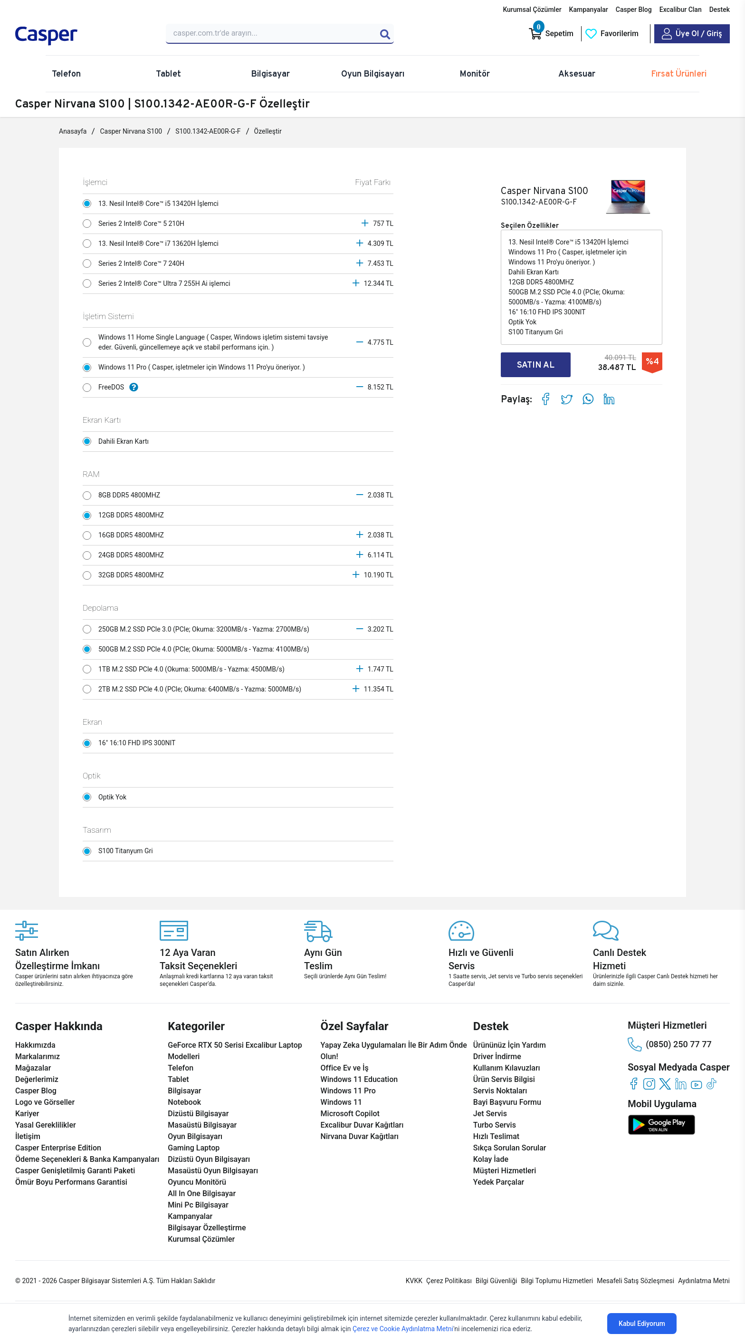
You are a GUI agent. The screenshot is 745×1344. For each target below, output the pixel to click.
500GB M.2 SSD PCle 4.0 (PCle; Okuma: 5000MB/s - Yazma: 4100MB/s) (198, 649)
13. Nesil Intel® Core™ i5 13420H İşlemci (153, 203)
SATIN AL (535, 364)
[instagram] (649, 1084)
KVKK (414, 1281)
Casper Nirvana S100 (131, 131)
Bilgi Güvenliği (496, 1281)
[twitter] (665, 1084)
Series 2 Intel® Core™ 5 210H (136, 223)
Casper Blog (634, 9)
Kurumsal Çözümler (532, 9)
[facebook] (634, 1084)
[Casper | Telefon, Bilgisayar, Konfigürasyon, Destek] (83, 36)
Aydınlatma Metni (704, 1281)
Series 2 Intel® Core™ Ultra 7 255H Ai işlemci (159, 283)
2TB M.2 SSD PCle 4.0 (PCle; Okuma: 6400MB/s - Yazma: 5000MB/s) (194, 689)
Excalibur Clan (680, 9)
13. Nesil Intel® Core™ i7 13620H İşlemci (153, 243)
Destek (719, 9)
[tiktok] (712, 1084)
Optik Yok (107, 797)
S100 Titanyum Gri (120, 851)
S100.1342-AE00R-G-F (207, 131)
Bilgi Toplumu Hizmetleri (557, 1281)
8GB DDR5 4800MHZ (124, 495)
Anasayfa (72, 131)
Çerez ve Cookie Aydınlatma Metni (403, 1329)
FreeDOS (113, 387)
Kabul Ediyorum (642, 1323)
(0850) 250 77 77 (669, 1044)
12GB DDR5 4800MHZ (126, 515)
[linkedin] (681, 1084)
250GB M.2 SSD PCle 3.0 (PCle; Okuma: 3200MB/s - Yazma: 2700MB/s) (198, 629)
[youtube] (696, 1084)
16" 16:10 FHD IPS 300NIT (132, 743)
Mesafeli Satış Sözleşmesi (635, 1281)
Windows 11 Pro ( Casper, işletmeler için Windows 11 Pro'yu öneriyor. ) (196, 367)
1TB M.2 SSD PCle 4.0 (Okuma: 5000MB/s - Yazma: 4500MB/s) (186, 669)
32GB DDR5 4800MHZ (126, 575)
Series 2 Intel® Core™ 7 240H (136, 263)
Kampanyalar (588, 9)
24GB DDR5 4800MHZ (126, 555)
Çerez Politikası (449, 1281)
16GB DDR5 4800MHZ (126, 535)
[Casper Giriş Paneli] (692, 33)
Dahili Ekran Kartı (118, 441)
